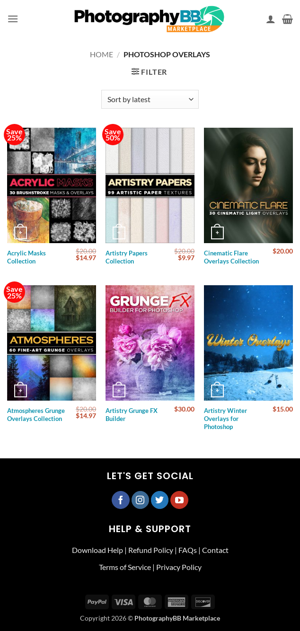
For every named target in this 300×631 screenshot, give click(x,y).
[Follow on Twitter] (160, 500)
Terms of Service (125, 566)
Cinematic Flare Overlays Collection (231, 257)
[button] (12, 18)
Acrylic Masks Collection (26, 257)
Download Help (97, 549)
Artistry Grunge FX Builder (132, 414)
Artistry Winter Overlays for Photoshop (225, 418)
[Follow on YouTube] (179, 500)
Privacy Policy (179, 566)
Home (101, 54)
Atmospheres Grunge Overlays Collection (36, 414)
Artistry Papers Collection (127, 257)
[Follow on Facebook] (121, 500)
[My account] (270, 19)
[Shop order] (149, 99)
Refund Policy (150, 549)
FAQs (187, 549)
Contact (215, 549)
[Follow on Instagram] (141, 500)
